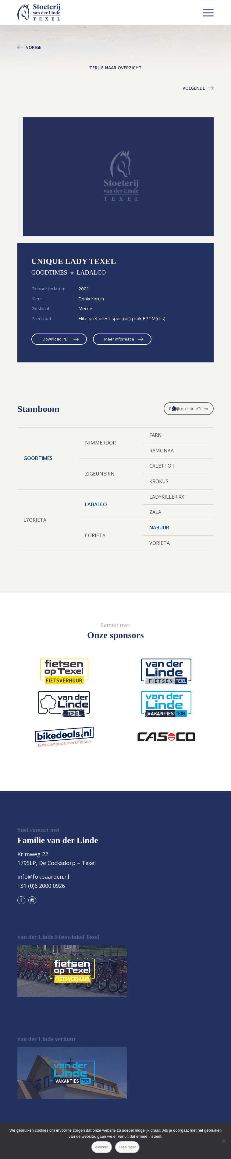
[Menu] (205, 12)
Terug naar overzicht (115, 68)
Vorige (33, 47)
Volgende (194, 88)
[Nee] (223, 1141)
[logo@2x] (95, 12)
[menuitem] (205, 12)
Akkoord (101, 1147)
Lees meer (127, 1147)
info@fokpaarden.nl (43, 876)
